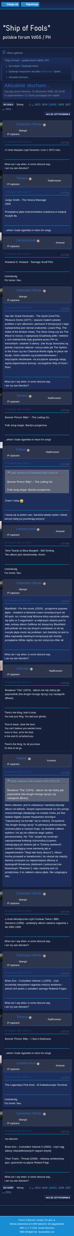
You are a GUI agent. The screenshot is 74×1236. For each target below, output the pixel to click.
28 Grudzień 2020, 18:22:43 (18, 1030)
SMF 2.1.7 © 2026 (28, 1228)
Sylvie (57, 71)
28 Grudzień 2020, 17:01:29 (18, 973)
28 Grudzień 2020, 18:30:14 (18, 1077)
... (33, 104)
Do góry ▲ (50, 1220)
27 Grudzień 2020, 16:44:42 (18, 192)
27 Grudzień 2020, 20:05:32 (18, 308)
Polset (21, 449)
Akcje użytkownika (58, 114)
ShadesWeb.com (46, 1232)
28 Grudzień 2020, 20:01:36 (18, 1131)
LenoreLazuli (26, 240)
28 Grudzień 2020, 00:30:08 (18, 542)
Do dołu (8, 104)
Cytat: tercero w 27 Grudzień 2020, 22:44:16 (34, 472)
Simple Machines (46, 1228)
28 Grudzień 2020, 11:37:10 (18, 772)
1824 (45, 104)
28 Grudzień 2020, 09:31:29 (18, 682)
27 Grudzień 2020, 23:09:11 (18, 463)
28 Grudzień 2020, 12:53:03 (18, 911)
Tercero (22, 178)
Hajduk (21, 758)
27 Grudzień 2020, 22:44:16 (18, 409)
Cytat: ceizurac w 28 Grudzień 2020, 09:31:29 (34, 781)
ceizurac (22, 668)
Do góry (8, 1188)
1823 (37, 104)
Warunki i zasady (35, 1220)
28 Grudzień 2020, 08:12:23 (18, 600)
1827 (68, 104)
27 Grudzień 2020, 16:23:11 (18, 142)
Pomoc (22, 1220)
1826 (61, 104)
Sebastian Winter (29, 124)
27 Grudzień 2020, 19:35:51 (18, 254)
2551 (8, 109)
